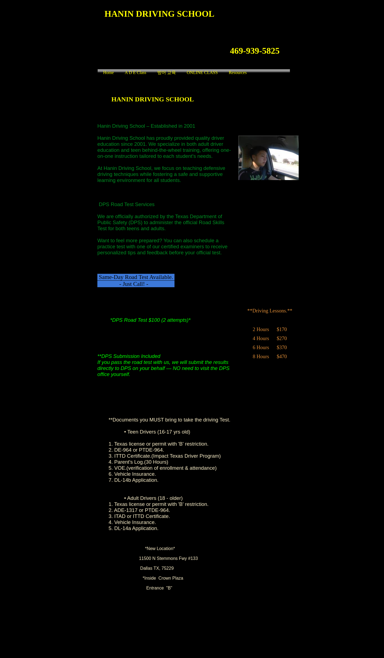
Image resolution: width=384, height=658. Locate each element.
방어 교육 (166, 72)
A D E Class (135, 72)
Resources (238, 72)
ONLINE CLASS (202, 72)
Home (108, 72)
